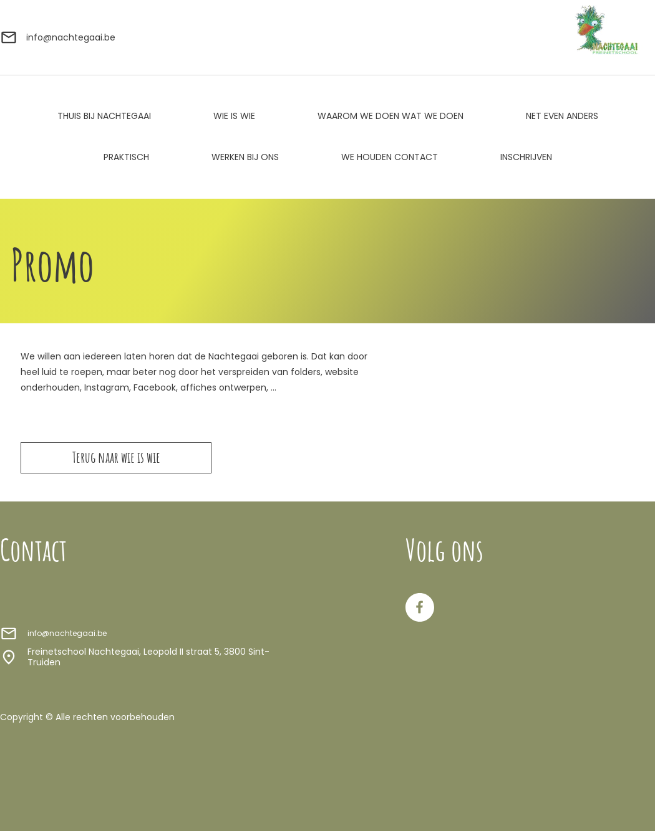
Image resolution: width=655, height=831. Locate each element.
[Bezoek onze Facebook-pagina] (419, 607)
